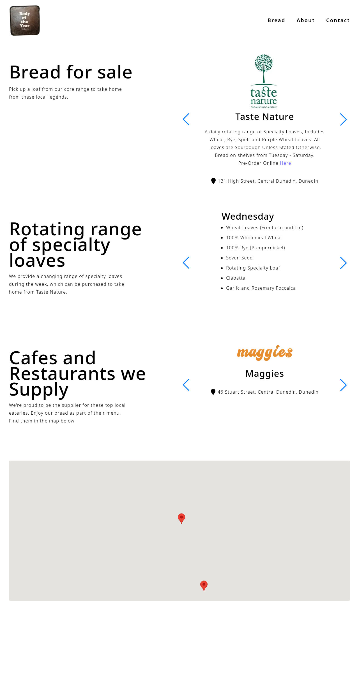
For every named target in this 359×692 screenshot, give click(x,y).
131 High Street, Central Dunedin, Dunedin (264, 181)
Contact (338, 20)
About (306, 20)
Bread (277, 20)
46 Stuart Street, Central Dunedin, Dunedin (265, 392)
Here (285, 163)
